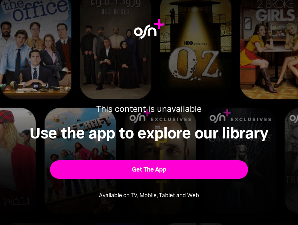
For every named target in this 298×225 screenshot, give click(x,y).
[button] (149, 169)
